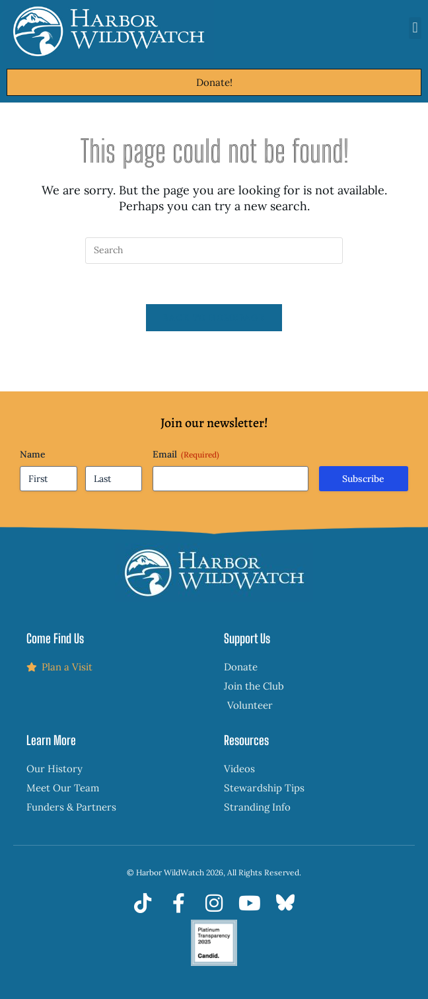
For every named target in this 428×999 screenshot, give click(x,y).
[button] (415, 28)
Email (186, 454)
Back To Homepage (214, 317)
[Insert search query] (214, 250)
